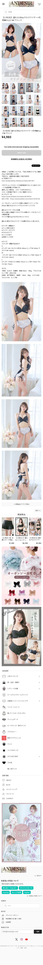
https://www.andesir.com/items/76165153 (25, 199)
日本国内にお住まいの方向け (21, 159)
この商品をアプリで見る (21, 504)
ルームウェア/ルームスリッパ (17, 695)
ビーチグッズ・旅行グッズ (16, 725)
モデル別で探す (12, 756)
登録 (37, 931)
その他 (9, 762)
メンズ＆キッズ (12, 750)
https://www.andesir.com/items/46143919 (16, 196)
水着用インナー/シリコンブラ (17, 701)
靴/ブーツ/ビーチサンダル (16, 713)
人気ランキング (12, 676)
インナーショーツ (13, 707)
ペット (9, 744)
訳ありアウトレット (14, 738)
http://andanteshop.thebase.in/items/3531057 (18, 181)
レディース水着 (12, 688)
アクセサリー (12, 732)
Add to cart (21, 153)
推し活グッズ (12, 769)
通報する (37, 510)
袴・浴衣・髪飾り (13, 682)
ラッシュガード (12, 719)
